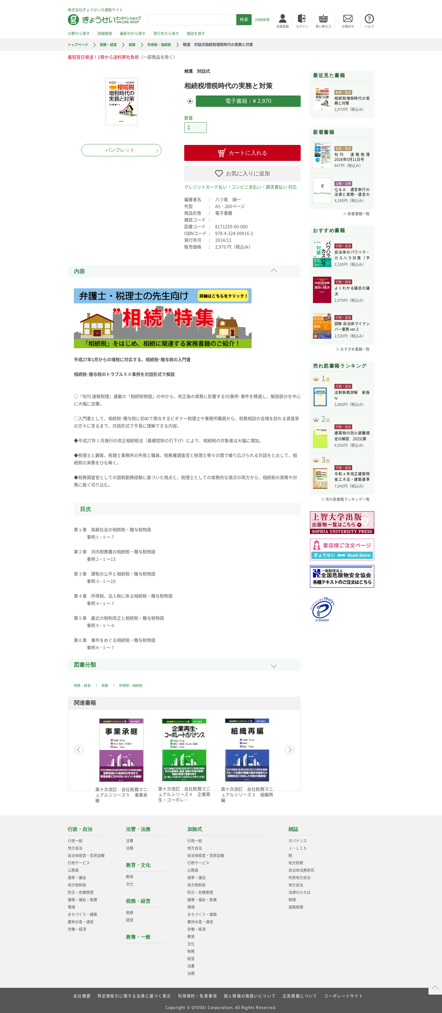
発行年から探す (166, 33)
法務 (129, 845)
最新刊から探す (133, 33)
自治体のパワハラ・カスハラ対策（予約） (352, 256)
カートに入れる (248, 150)
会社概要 (90, 993)
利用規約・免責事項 (199, 993)
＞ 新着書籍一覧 (356, 213)
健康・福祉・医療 (82, 897)
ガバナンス (297, 838)
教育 (129, 874)
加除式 (194, 826)
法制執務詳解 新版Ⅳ (352, 399)
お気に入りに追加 (248, 171)
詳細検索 (262, 20)
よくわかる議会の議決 (352, 292)
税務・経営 (111, 44)
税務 (135, 44)
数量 (188, 116)
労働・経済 (77, 926)
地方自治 (75, 845)
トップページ (79, 44)
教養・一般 (138, 934)
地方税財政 (77, 882)
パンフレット (120, 150)
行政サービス (79, 860)
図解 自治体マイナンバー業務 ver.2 (352, 327)
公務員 (73, 868)
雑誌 (293, 826)
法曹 (129, 838)
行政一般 (75, 838)
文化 (129, 881)
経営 (129, 917)
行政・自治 (80, 826)
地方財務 (295, 860)
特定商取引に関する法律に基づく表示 (139, 993)
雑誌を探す (196, 33)
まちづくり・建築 (82, 912)
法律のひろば (299, 890)
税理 (292, 897)
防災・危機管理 (80, 890)
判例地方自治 (299, 875)
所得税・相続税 (164, 44)
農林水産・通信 (80, 919)
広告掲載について (295, 993)
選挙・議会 (77, 875)
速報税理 (295, 904)
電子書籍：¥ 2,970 (248, 100)
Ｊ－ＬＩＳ (297, 845)
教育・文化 (138, 862)
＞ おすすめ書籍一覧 (353, 349)
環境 (71, 904)
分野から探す (79, 33)
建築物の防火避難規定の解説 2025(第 (352, 443)
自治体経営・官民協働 (86, 853)
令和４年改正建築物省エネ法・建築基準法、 (352, 486)
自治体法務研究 (301, 868)
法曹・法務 (138, 826)
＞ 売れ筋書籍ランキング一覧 (345, 508)
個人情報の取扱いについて (248, 993)
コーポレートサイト (336, 993)
